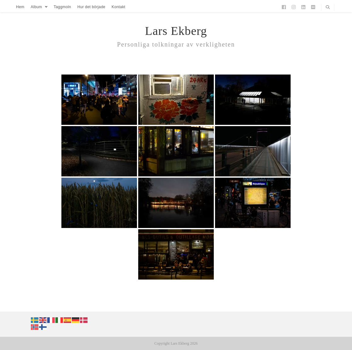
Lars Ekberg (176, 30)
